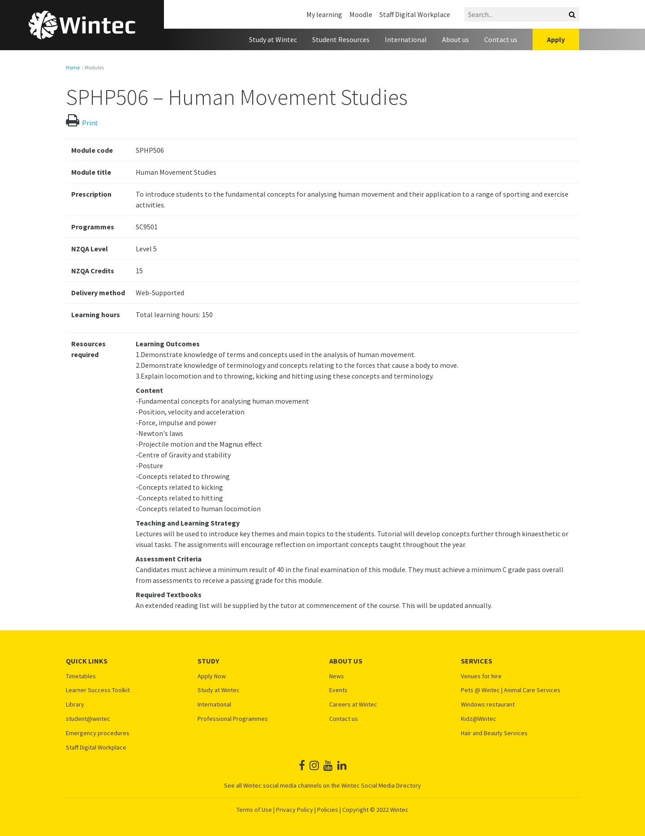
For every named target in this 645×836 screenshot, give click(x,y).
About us (455, 39)
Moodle (360, 14)
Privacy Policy (294, 810)
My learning (324, 14)
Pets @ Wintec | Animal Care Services (510, 690)
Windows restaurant (488, 704)
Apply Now (212, 676)
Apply (556, 39)
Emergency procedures (97, 733)
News (336, 676)
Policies (327, 810)
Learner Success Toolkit (98, 690)
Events (338, 690)
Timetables (81, 676)
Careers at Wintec (353, 704)
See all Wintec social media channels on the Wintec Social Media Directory (322, 785)
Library (75, 704)
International (406, 39)
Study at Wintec (273, 39)
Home (73, 68)
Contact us (500, 39)
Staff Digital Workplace (414, 14)
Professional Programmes (233, 719)
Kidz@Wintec (478, 719)
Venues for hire (481, 676)
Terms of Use (254, 810)
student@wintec (88, 719)
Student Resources (341, 39)
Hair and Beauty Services (494, 733)
